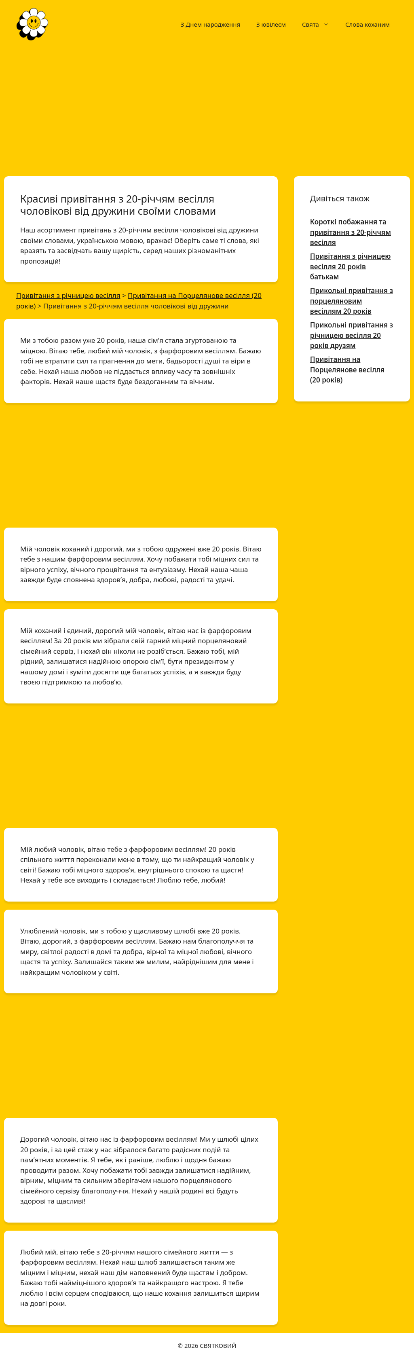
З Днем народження (210, 24)
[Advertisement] (207, 108)
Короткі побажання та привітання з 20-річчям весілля (350, 232)
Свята (319, 24)
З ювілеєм (271, 24)
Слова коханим (367, 24)
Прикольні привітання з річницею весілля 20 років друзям (351, 335)
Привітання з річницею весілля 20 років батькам (350, 266)
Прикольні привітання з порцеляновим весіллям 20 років (351, 301)
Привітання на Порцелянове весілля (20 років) (347, 369)
